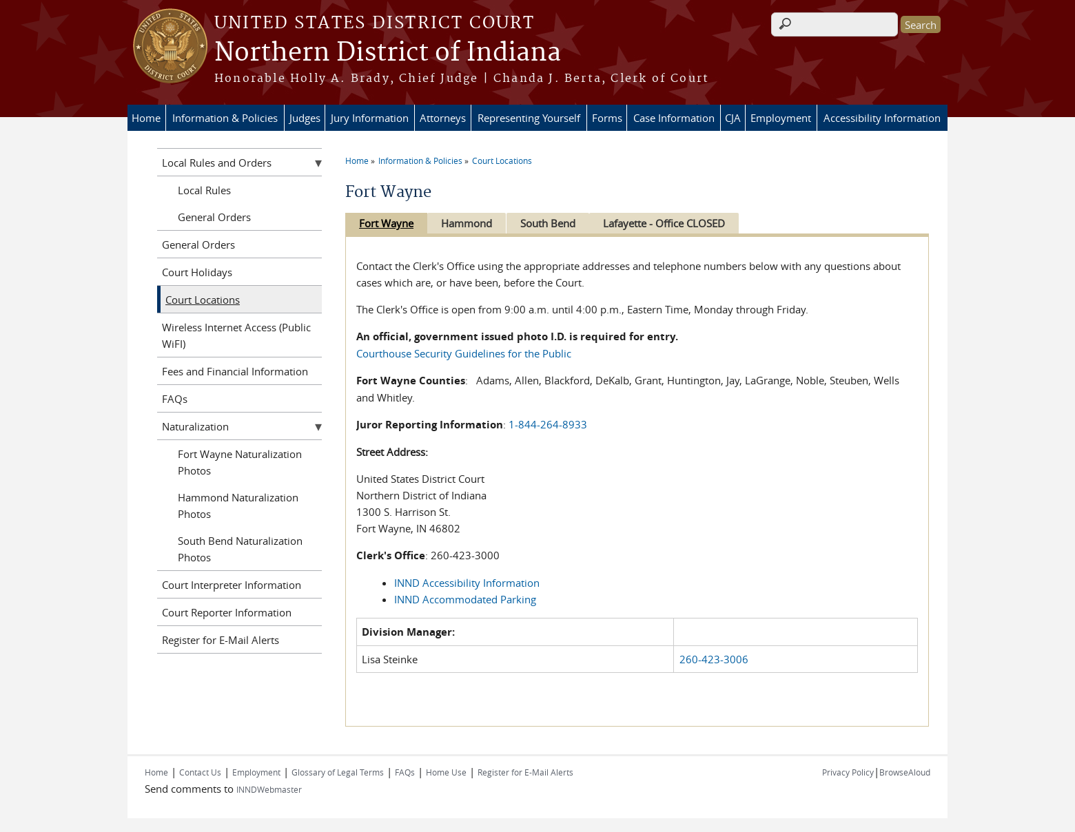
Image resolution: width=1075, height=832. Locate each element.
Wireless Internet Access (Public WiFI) (236, 335)
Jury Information (370, 118)
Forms (607, 118)
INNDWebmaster (269, 789)
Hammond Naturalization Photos (238, 505)
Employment (780, 118)
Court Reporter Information (226, 612)
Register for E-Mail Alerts (220, 640)
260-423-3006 (713, 659)
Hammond (469, 223)
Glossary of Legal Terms (337, 772)
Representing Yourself (529, 118)
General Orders (214, 217)
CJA (733, 118)
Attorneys (443, 118)
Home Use (446, 772)
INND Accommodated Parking (465, 599)
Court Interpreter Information (231, 585)
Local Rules (204, 190)
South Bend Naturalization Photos (240, 549)
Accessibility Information (882, 118)
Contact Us (200, 772)
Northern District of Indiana (387, 53)
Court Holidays (197, 272)
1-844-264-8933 (548, 424)
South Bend (554, 223)
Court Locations (502, 160)
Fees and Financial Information (235, 371)
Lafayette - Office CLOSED (674, 223)
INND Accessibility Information (467, 583)
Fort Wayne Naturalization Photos (240, 462)
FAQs (174, 399)
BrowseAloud (904, 772)
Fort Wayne (386, 223)
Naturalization (195, 426)
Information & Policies (225, 118)
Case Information (674, 118)
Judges (304, 118)
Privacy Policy (848, 772)
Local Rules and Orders (217, 162)
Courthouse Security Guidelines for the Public (463, 353)
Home (146, 118)
